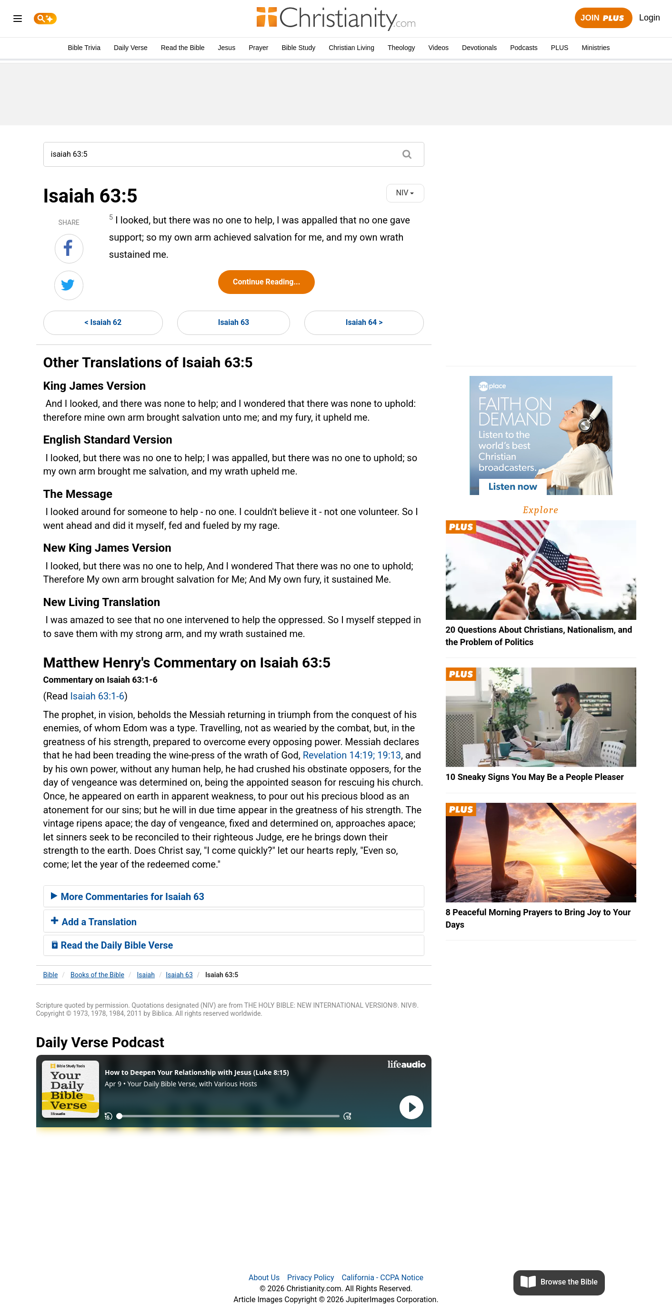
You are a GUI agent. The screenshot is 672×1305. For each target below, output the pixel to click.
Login (649, 17)
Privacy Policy (310, 1277)
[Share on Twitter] (68, 285)
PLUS (560, 47)
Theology (401, 47)
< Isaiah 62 (102, 322)
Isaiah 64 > (364, 322)
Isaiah (146, 975)
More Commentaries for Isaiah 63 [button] (128, 896)
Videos (439, 47)
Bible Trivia (84, 47)
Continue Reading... (266, 281)
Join (603, 18)
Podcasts (524, 47)
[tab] (234, 896)
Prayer (258, 47)
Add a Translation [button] (94, 922)
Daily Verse (131, 47)
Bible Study (298, 47)
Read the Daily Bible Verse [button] (112, 945)
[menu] (17, 20)
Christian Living (351, 47)
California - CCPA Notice (382, 1277)
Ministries (596, 47)
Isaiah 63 (234, 322)
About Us (264, 1277)
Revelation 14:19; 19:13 (352, 755)
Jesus (227, 47)
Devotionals (479, 47)
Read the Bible (183, 47)
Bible (50, 975)
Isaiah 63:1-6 (97, 696)
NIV (405, 192)
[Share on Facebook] (69, 248)
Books (97, 975)
